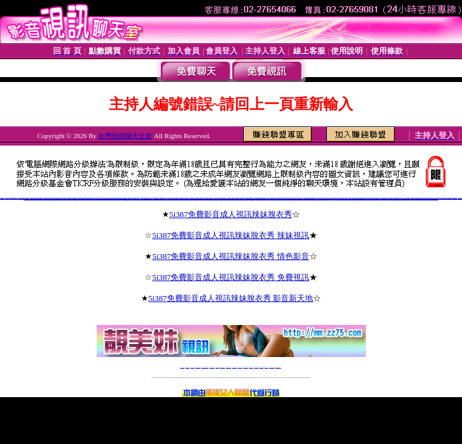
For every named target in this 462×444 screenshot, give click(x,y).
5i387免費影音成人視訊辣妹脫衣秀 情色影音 (230, 256)
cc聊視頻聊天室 (16, 198)
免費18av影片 (187, 367)
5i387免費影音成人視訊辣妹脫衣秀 (230, 214)
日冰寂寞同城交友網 (449, 198)
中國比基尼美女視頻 (443, 198)
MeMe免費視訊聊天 (278, 367)
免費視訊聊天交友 (211, 367)
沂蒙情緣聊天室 (2, 198)
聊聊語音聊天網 (11, 198)
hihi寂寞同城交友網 (454, 198)
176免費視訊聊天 (245, 367)
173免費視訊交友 (222, 367)
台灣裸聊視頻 (262, 367)
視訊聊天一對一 (182, 367)
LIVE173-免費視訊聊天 (204, 367)
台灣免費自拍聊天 (197, 367)
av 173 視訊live (234, 367)
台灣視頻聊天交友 (125, 135)
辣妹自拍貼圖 (192, 367)
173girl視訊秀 (240, 367)
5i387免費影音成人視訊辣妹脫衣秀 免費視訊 (230, 277)
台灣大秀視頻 (266, 367)
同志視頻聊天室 (7, 198)
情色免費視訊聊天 (228, 367)
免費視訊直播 (217, 367)
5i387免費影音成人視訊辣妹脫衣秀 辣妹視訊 (230, 235)
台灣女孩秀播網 (251, 367)
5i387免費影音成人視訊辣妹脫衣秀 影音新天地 (231, 298)
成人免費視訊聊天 (271, 367)
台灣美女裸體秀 (256, 367)
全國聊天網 (20, 198)
